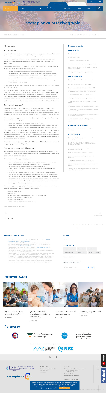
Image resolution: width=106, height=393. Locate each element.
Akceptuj (64, 388)
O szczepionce (75, 76)
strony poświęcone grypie (43, 247)
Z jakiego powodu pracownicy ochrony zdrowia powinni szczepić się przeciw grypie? (83, 169)
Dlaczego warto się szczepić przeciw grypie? (80, 84)
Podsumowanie (75, 46)
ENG (98, 370)
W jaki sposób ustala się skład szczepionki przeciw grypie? (83, 106)
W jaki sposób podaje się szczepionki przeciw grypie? (82, 91)
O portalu (23, 8)
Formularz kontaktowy (71, 379)
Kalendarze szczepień (37, 8)
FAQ (79, 8)
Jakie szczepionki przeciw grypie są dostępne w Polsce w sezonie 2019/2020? (83, 110)
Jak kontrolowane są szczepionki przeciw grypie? (81, 160)
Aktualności (67, 8)
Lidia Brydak (66, 239)
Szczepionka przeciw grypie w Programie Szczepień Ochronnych (82, 129)
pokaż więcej (69, 256)
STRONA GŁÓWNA (58, 4)
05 (84, 34)
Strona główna (7, 34)
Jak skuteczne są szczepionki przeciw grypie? (80, 94)
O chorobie (73, 50)
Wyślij (91, 267)
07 (90, 34)
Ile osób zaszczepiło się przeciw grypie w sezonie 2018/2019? (81, 156)
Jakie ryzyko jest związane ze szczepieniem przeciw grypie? (82, 102)
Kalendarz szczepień (78, 125)
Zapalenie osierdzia (69, 252)
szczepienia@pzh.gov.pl (71, 375)
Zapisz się (43, 372)
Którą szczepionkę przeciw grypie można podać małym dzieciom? (83, 164)
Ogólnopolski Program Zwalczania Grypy (19, 241)
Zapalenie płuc (91, 248)
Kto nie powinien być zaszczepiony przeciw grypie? (81, 98)
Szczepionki (9, 8)
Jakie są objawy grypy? (74, 57)
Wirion (97, 252)
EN (92, 1)
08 (93, 34)
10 (98, 34)
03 (78, 34)
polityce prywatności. (51, 388)
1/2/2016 (48, 239)
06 (87, 34)
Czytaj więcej (74, 134)
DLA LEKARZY (77, 4)
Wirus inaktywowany (69, 248)
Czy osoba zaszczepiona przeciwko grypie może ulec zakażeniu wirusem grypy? (82, 148)
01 (72, 34)
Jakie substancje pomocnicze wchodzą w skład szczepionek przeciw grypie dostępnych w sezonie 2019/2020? (81, 120)
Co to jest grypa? (72, 53)
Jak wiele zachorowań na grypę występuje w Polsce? (82, 64)
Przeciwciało (81, 248)
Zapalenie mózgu (82, 252)
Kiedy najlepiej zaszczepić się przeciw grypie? (80, 152)
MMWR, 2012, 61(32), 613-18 (24, 245)
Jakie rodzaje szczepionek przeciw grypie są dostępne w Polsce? (83, 80)
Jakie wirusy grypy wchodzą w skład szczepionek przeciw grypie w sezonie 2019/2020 (83, 114)
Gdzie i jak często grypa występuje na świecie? (80, 72)
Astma (90, 252)
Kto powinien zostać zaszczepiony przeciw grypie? (81, 87)
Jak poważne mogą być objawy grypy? (78, 60)
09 (95, 34)
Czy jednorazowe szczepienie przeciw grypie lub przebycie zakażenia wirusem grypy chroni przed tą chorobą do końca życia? (81, 143)
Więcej (89, 8)
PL (89, 1)
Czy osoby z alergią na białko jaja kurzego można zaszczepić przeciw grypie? (81, 138)
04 (81, 34)
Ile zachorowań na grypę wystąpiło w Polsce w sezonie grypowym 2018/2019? (82, 68)
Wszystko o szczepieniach (51, 8)
